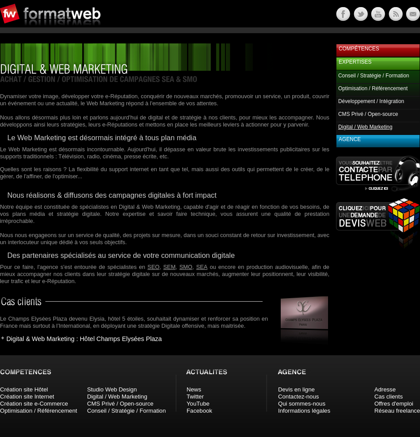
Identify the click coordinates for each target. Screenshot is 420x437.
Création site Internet (27, 396)
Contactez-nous (298, 396)
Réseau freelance (397, 410)
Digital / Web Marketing (117, 396)
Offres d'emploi (393, 403)
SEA (202, 267)
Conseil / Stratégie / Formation (373, 76)
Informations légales (304, 410)
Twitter (195, 396)
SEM (169, 267)
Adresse (385, 389)
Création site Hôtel (24, 389)
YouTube (198, 403)
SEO (154, 267)
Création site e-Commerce (34, 403)
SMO (185, 267)
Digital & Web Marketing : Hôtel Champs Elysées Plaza (84, 338)
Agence (350, 139)
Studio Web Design (112, 389)
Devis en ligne (296, 389)
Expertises (355, 62)
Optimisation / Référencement (373, 88)
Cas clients (388, 396)
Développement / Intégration (371, 101)
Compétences (359, 49)
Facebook (199, 410)
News (194, 389)
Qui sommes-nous (301, 403)
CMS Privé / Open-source (368, 114)
